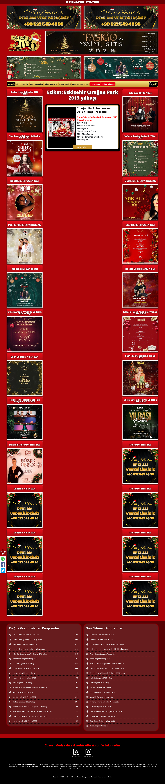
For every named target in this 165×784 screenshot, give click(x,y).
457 (76, 659)
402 (76, 683)
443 (76, 673)
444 (76, 668)
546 (76, 654)
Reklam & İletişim (108, 84)
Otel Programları (36, 84)
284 (76, 702)
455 (76, 663)
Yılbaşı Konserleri (50, 84)
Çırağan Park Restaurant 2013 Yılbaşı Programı (94, 110)
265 (76, 707)
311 (76, 692)
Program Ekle (95, 84)
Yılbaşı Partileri (65, 84)
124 (76, 716)
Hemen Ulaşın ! (82, 147)
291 (76, 697)
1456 (76, 635)
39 (77, 721)
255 (76, 711)
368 (76, 687)
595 (76, 649)
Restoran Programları (80, 84)
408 (76, 678)
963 (76, 639)
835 (76, 644)
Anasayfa (11, 84)
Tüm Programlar (22, 84)
